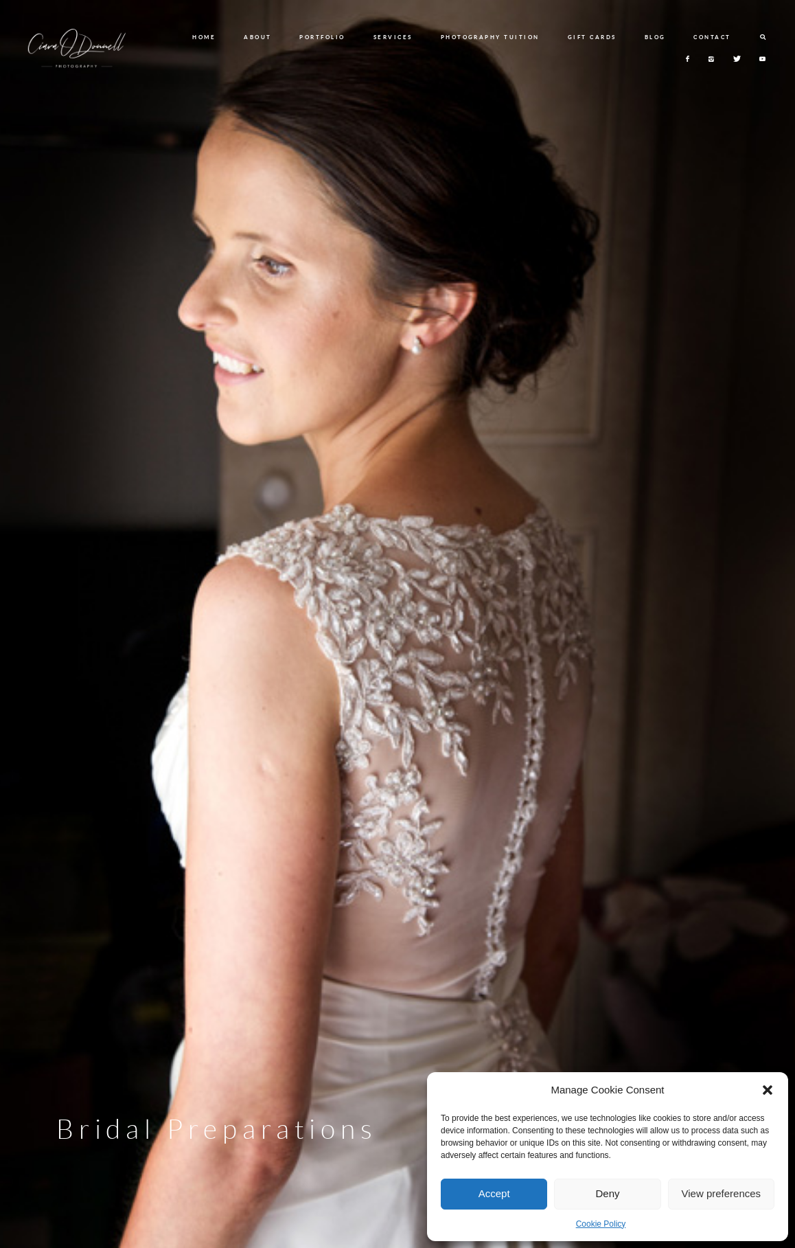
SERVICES (393, 37)
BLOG (655, 37)
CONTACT (711, 37)
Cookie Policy (601, 1224)
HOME (204, 37)
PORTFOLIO (322, 37)
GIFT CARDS (592, 37)
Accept (494, 1193)
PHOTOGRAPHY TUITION (490, 37)
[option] (397, 624)
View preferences (721, 1193)
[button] (767, 1090)
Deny (607, 1193)
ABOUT (258, 37)
